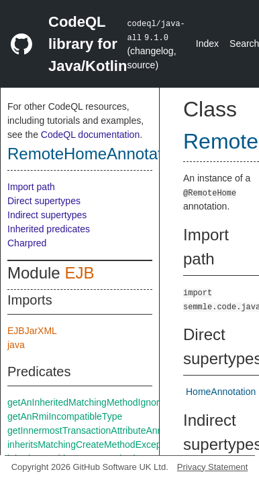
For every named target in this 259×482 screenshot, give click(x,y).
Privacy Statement (212, 467)
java (16, 344)
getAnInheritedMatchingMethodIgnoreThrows (101, 402)
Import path (31, 186)
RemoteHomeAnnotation (95, 154)
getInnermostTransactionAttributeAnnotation (99, 430)
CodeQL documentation (90, 134)
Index (207, 43)
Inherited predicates (48, 229)
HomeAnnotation (221, 391)
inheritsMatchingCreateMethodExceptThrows (101, 444)
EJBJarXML (32, 330)
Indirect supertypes (47, 215)
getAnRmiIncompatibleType (64, 416)
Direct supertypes (44, 200)
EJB (79, 273)
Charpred (26, 243)
